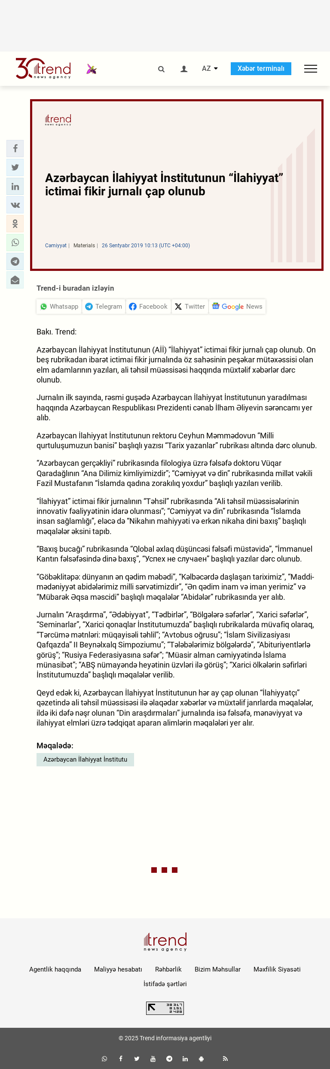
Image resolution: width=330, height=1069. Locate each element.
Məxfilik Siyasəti (277, 969)
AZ (206, 68)
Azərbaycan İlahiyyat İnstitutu (85, 759)
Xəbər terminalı (261, 68)
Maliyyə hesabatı (118, 969)
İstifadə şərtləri (165, 984)
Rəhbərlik (168, 969)
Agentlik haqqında (55, 969)
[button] (15, 148)
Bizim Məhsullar (218, 969)
